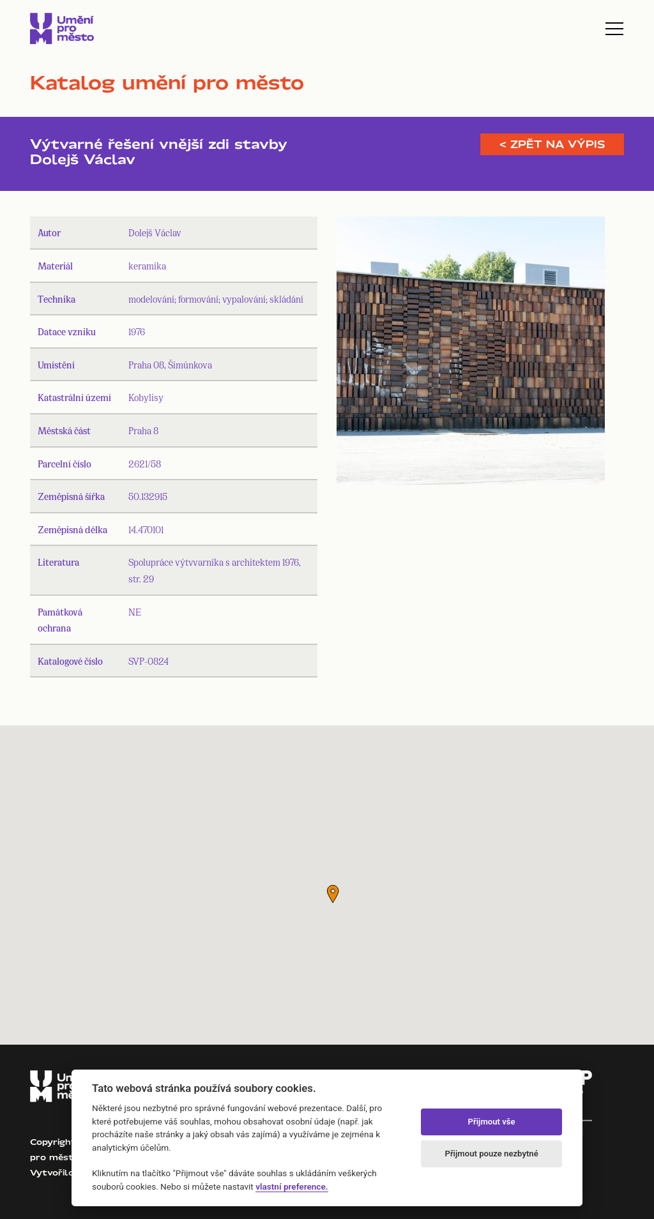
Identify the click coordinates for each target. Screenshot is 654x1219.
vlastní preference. (291, 1186)
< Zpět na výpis (552, 144)
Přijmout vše (491, 1121)
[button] (332, 894)
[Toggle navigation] (614, 28)
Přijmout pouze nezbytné (491, 1153)
